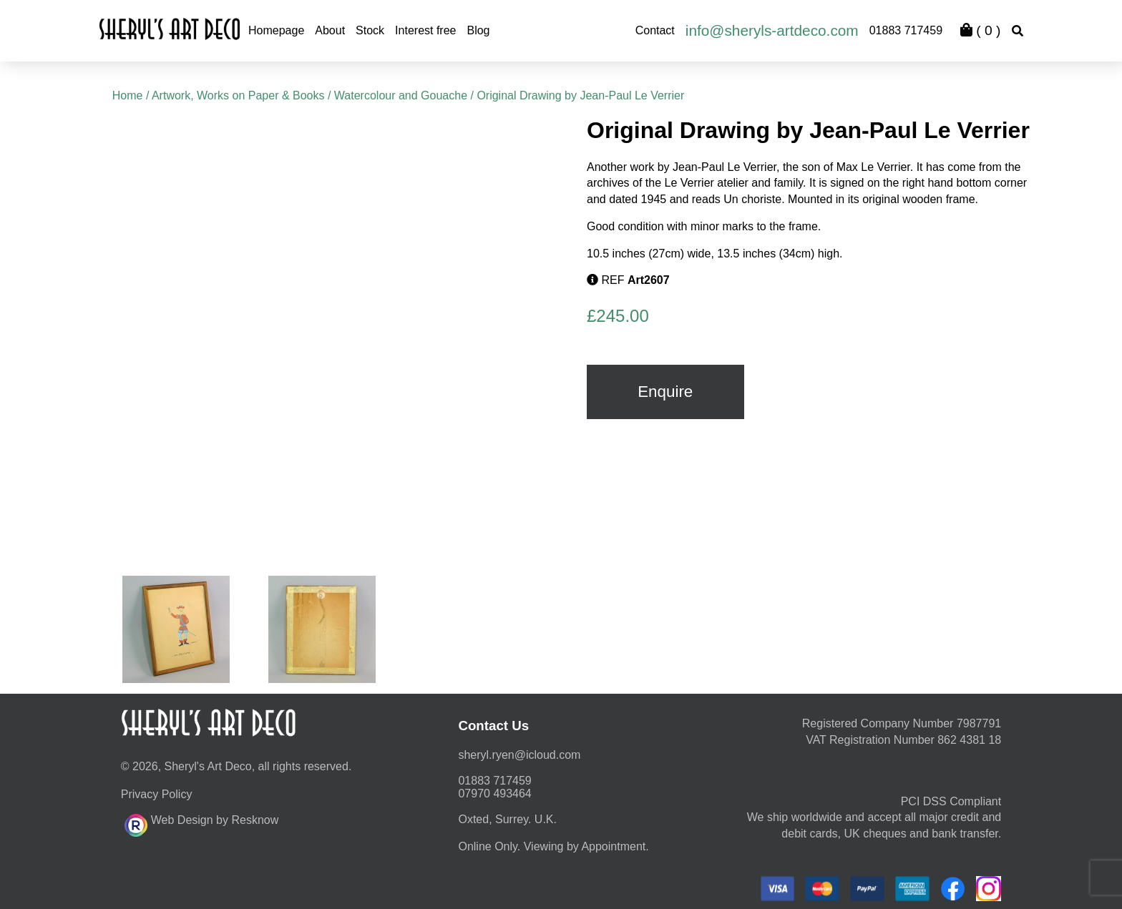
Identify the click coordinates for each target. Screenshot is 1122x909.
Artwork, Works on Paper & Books (238, 95)
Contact (655, 30)
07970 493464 (494, 791)
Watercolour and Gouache (400, 95)
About (330, 30)
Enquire (665, 392)
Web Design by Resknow (201, 820)
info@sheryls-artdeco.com (772, 30)
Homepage (276, 30)
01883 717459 (905, 30)
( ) (980, 30)
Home (127, 95)
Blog (478, 30)
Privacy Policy (156, 791)
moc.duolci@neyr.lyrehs (519, 752)
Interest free (425, 30)
